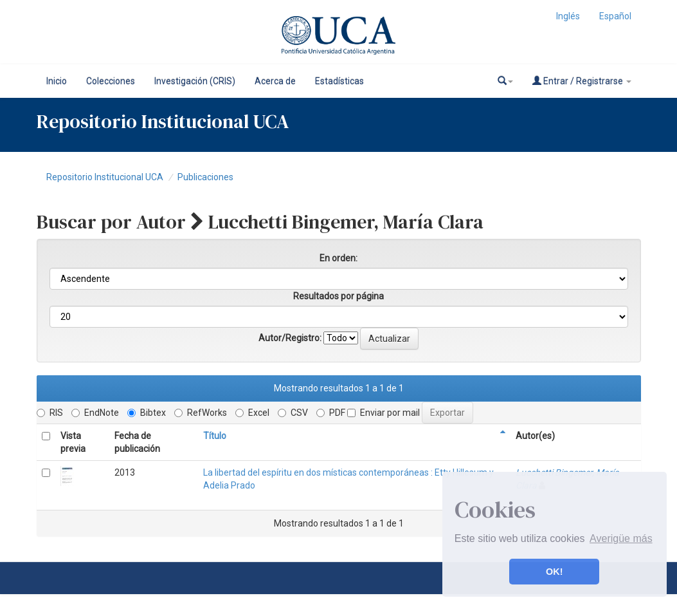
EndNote (95, 412)
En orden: (338, 258)
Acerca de (275, 81)
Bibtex (146, 412)
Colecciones (110, 81)
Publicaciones (205, 177)
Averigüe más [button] (621, 538)
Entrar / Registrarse (581, 80)
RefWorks (200, 412)
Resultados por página (338, 296)
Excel (252, 412)
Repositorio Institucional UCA (104, 177)
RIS (50, 412)
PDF (330, 412)
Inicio (56, 81)
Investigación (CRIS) (194, 81)
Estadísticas (339, 81)
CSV (293, 412)
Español (615, 16)
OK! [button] (554, 571)
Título (214, 436)
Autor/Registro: (289, 338)
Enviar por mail (383, 412)
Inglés (568, 16)
